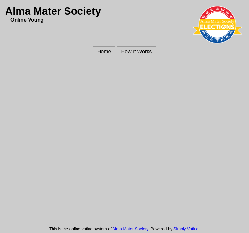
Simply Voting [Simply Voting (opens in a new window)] (186, 229)
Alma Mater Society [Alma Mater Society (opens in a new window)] (130, 229)
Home (104, 51)
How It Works (136, 51)
